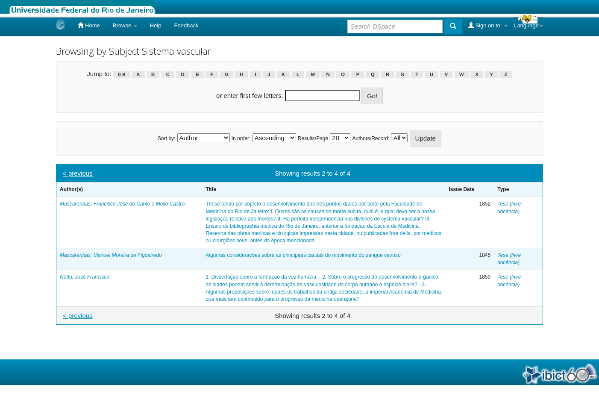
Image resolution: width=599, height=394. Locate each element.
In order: (241, 138)
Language (528, 25)
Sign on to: (488, 25)
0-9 (121, 74)
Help (155, 25)
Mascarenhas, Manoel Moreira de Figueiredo (111, 255)
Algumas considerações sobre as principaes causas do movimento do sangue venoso (303, 255)
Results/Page (313, 138)
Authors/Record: (371, 138)
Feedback (186, 25)
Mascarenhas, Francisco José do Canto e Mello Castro (122, 204)
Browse (125, 25)
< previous (78, 173)
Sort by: (166, 138)
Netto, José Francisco (84, 277)
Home (89, 25)
